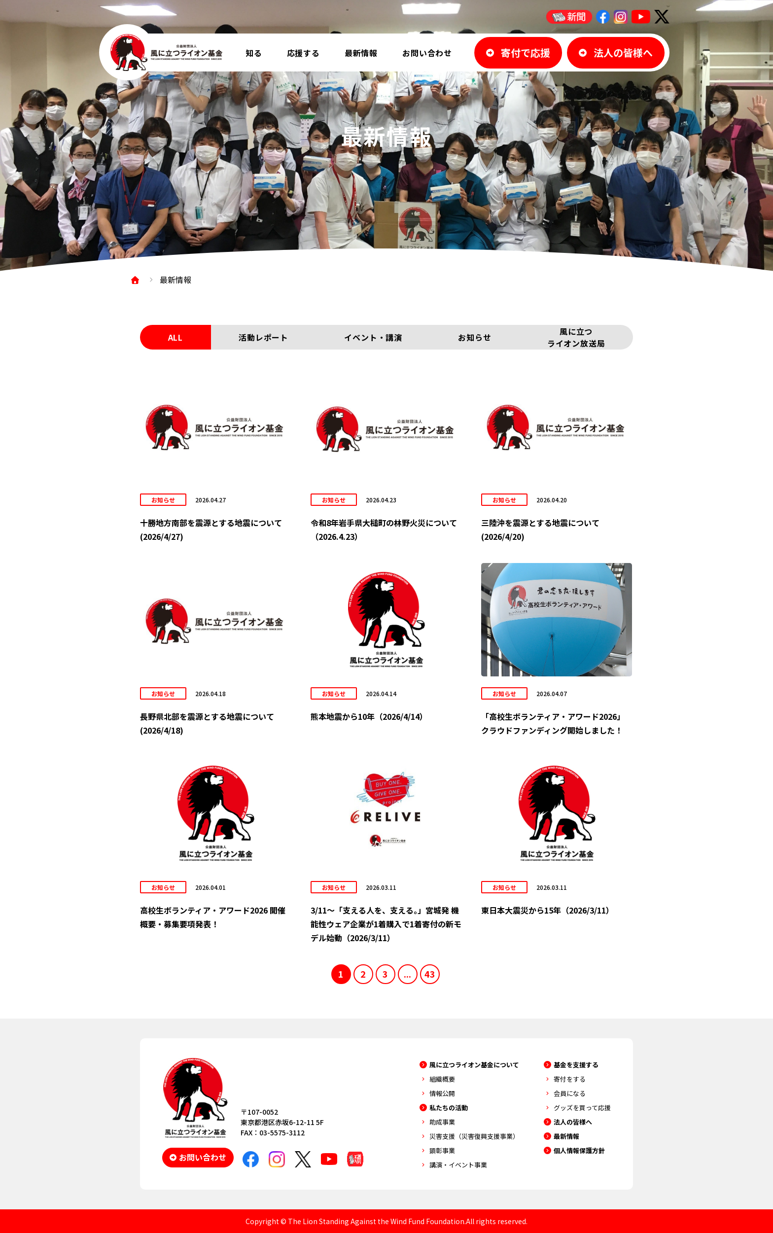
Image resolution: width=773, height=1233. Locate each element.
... (407, 973)
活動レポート (263, 337)
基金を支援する (576, 1064)
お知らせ (474, 337)
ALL (175, 337)
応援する (303, 53)
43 (429, 973)
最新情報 (361, 53)
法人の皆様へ (573, 1122)
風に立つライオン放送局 (576, 337)
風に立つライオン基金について (474, 1064)
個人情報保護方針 (579, 1150)
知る (254, 53)
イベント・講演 (373, 337)
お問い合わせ (427, 53)
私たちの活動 (448, 1107)
